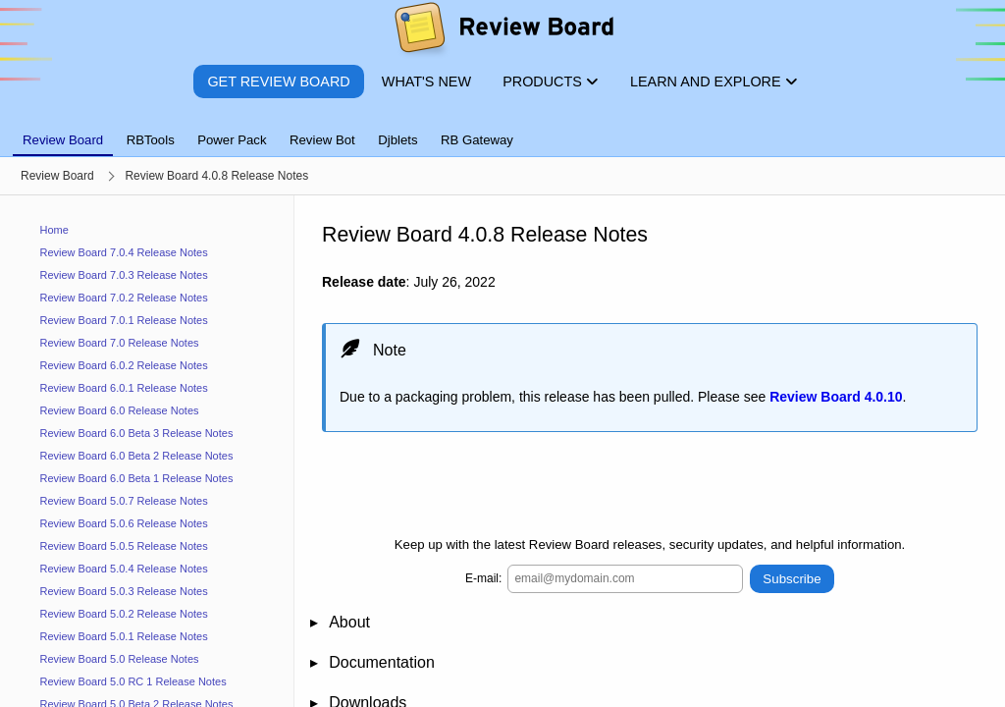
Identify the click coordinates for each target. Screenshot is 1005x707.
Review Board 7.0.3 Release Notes (124, 275)
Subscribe (791, 578)
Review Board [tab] (63, 140)
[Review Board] (503, 32)
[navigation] (147, 451)
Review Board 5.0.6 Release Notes (124, 523)
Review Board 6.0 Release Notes (119, 410)
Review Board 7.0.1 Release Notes (124, 320)
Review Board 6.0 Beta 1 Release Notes (137, 478)
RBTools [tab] (151, 140)
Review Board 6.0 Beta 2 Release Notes (137, 456)
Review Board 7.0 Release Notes (119, 343)
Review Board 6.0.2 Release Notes (124, 365)
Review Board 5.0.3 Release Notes (124, 591)
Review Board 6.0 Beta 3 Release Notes (137, 433)
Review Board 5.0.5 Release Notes (124, 546)
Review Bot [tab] (322, 140)
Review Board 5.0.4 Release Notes (124, 568)
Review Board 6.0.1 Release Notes (124, 388)
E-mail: (483, 578)
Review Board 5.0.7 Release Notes (124, 501)
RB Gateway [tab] (477, 140)
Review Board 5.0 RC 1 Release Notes (133, 681)
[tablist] (502, 128)
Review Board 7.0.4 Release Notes (124, 252)
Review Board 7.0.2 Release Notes (124, 297)
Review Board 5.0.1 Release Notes (124, 636)
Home (54, 230)
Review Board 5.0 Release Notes (119, 659)
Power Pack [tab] (231, 140)
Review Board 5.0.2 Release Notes (124, 614)
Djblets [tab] (397, 140)
